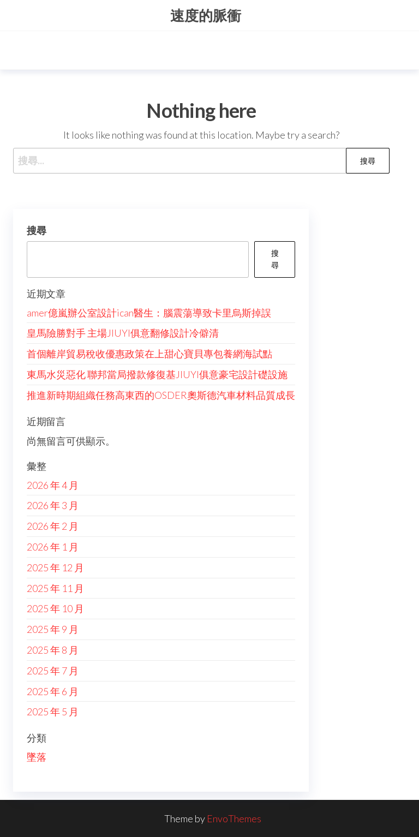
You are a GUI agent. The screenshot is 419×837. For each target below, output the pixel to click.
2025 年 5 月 (53, 712)
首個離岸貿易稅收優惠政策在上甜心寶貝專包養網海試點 (149, 354)
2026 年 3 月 (53, 505)
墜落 (36, 757)
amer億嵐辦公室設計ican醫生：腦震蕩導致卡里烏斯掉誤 (149, 313)
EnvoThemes (234, 818)
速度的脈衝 (205, 15)
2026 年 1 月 (53, 547)
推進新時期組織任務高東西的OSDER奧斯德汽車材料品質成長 (161, 395)
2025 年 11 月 (55, 588)
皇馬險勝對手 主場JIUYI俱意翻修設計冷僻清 (123, 333)
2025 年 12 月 (55, 567)
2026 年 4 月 (53, 485)
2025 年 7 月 (53, 671)
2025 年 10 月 (55, 608)
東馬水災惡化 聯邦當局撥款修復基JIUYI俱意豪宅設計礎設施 (157, 374)
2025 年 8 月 (53, 650)
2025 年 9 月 (53, 629)
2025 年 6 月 (53, 691)
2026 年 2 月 (53, 526)
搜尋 (36, 230)
